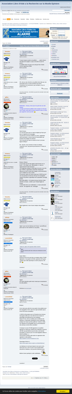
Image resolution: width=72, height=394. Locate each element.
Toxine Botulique (54, 138)
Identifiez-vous (55, 57)
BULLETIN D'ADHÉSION (60, 76)
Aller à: (32, 377)
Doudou (7, 51)
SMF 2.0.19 (30, 387)
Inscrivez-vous (55, 59)
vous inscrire (26, 10)
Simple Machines (42, 387)
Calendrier (54, 51)
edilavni (62, 134)
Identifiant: (54, 31)
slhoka (7, 217)
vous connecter (17, 10)
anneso (64, 23)
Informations (42, 391)
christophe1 (62, 138)
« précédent (42, 41)
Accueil (54, 44)
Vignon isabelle (53, 149)
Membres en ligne (56, 163)
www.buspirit (28, 117)
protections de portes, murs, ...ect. (58, 148)
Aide (53, 48)
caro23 (56, 212)
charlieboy (57, 182)
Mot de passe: (54, 33)
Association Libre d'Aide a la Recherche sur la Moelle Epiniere (30, 4)
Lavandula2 (8, 238)
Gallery (54, 53)
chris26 (60, 23)
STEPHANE (58, 216)
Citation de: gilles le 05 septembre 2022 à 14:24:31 (30, 246)
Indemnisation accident (55, 112)
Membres (54, 55)
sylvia (57, 23)
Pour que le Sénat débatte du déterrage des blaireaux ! (26, 53)
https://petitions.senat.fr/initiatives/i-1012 (29, 338)
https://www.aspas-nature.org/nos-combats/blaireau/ (32, 343)
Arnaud (56, 178)
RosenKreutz (53, 102)
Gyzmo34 (57, 185)
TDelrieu (54, 23)
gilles (6, 97)
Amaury (7, 73)
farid (56, 205)
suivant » (47, 41)
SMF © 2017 (35, 387)
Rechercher (55, 50)
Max (62, 129)
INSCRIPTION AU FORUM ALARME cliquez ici (59, 13)
